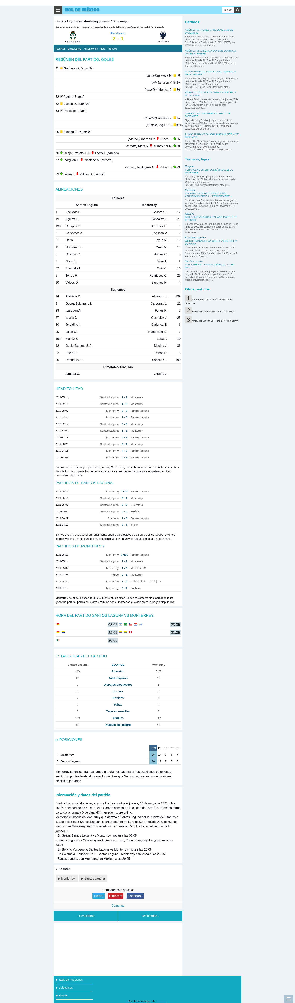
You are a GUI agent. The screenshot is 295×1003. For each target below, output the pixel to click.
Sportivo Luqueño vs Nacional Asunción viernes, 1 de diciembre (207, 195)
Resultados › (150, 916)
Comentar (118, 905)
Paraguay (190, 190)
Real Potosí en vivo (195, 237)
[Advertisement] (118, 948)
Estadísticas (74, 48)
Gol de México (82, 10)
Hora (102, 48)
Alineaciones (91, 48)
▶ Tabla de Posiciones (69, 979)
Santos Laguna (95, 878)
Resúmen (60, 48)
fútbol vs (189, 213)
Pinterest (115, 896)
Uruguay (189, 166)
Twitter (98, 896)
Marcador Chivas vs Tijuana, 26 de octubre (215, 320)
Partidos (112, 48)
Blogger (161, 1001)
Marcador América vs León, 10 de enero (213, 311)
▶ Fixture (61, 995)
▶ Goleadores (64, 987)
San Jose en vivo (194, 261)
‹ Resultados (85, 916)
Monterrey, (68, 878)
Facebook (135, 896)
